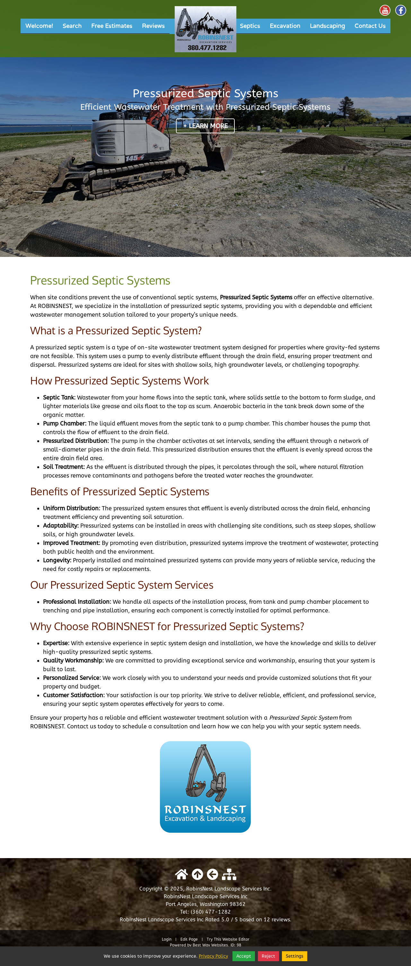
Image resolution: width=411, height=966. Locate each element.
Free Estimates (111, 26)
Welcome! (39, 26)
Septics (250, 26)
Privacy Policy (213, 956)
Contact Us (370, 26)
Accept (243, 956)
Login (166, 939)
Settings (294, 956)
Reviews (153, 26)
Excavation (285, 26)
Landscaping (327, 26)
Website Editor (236, 939)
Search (72, 26)
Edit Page (189, 939)
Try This (214, 939)
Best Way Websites (210, 945)
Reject (268, 956)
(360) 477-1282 (211, 912)
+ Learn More (205, 126)
